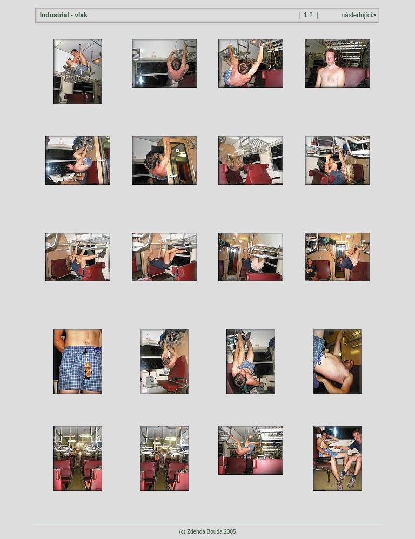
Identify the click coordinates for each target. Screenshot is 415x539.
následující (357, 15)
